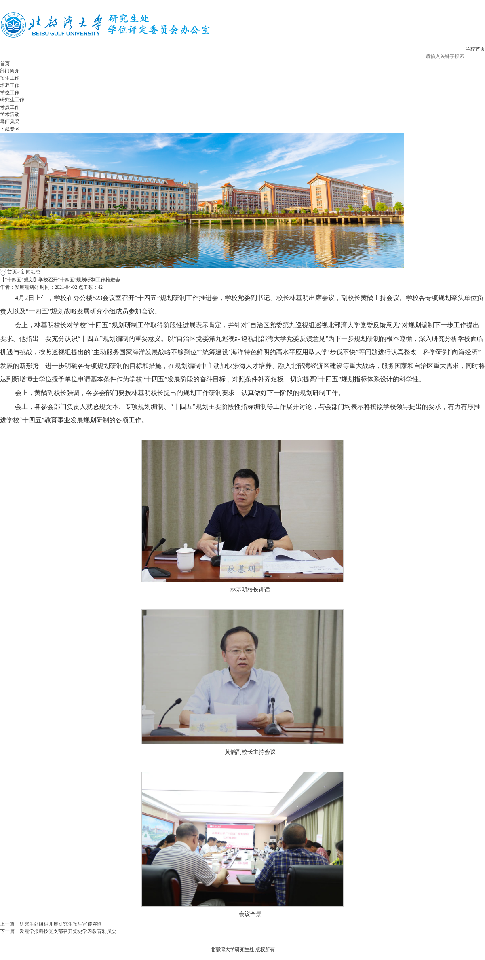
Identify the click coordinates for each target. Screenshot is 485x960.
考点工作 (9, 107)
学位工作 (9, 92)
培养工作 (9, 85)
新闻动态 (30, 272)
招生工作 (9, 78)
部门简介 (9, 71)
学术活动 (9, 114)
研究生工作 (12, 100)
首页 (5, 63)
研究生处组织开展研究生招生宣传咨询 (60, 924)
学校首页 (475, 49)
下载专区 (9, 129)
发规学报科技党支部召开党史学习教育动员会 (67, 931)
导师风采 (9, 122)
